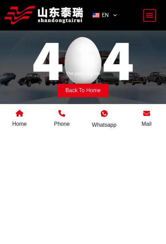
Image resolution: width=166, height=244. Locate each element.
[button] (149, 15)
